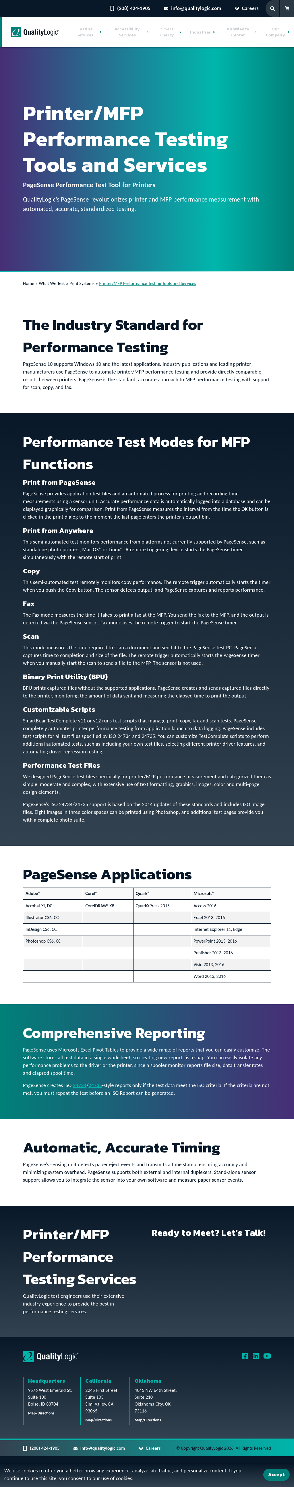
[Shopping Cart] (287, 8)
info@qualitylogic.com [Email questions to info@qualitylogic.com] (192, 8)
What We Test (52, 283)
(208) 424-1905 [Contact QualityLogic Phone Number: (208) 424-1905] (130, 8)
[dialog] (147, 1475)
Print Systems (81, 283)
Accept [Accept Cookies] (276, 1474)
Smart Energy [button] (167, 32)
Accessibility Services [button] (127, 32)
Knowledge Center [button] (238, 32)
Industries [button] (200, 32)
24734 (79, 1085)
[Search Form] (273, 8)
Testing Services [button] (84, 32)
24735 (95, 1085)
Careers (247, 8)
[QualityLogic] (35, 32)
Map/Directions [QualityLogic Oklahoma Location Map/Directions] (148, 1420)
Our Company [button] (275, 32)
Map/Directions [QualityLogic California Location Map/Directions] (98, 1420)
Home (28, 283)
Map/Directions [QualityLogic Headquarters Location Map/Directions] (41, 1413)
